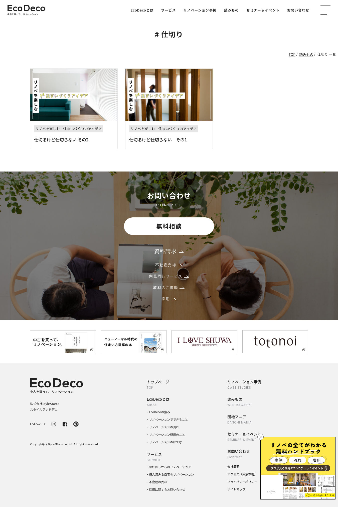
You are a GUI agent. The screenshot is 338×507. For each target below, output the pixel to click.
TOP (292, 54)
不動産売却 (169, 265)
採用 (168, 299)
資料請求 (169, 251)
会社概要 (233, 466)
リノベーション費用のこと (167, 434)
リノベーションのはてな (165, 442)
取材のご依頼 (169, 287)
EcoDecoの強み (159, 412)
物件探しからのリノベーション (170, 467)
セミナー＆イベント (263, 10)
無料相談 (169, 226)
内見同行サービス (169, 276)
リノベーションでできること (168, 419)
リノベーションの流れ (164, 427)
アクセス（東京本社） (242, 474)
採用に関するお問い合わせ (167, 489)
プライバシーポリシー (242, 481)
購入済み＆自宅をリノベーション (171, 474)
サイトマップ (236, 489)
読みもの (231, 10)
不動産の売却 (158, 482)
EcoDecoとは (141, 10)
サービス (168, 10)
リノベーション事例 (199, 10)
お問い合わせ (298, 10)
